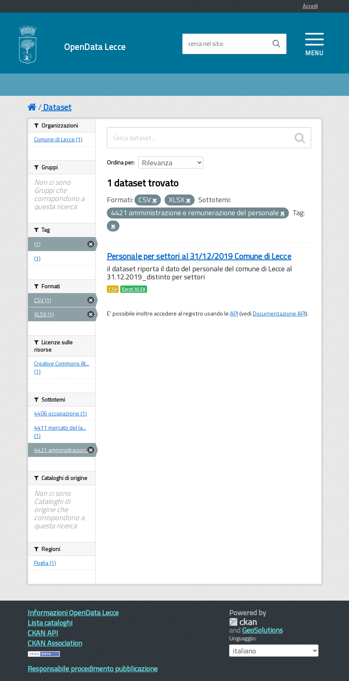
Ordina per (120, 162)
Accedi (310, 6)
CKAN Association (55, 643)
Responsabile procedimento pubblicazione (93, 668)
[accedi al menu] (314, 43)
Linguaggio (242, 638)
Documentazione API (279, 313)
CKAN (243, 622)
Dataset (57, 107)
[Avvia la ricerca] (276, 44)
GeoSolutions (262, 630)
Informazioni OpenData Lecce (73, 612)
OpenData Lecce (95, 47)
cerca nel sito (206, 44)
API (234, 313)
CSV (112, 289)
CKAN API (43, 632)
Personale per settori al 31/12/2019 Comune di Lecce (199, 256)
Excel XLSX (133, 289)
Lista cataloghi (50, 622)
